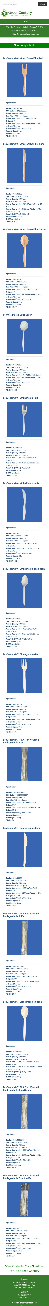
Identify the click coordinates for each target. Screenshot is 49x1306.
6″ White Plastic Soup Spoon (17, 315)
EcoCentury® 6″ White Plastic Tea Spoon (24, 569)
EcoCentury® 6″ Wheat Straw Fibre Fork (23, 58)
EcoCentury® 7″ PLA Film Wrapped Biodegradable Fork (21, 741)
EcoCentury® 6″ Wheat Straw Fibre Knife (23, 144)
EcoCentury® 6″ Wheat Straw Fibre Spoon (24, 229)
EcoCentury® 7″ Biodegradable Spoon (22, 1002)
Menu (24, 21)
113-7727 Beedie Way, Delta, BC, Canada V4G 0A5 (24, 27)
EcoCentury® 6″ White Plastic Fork (20, 398)
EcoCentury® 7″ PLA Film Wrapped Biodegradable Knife (21, 915)
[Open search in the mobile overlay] (24, 4)
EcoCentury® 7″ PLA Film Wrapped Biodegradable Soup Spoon (21, 1088)
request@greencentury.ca (29, 34)
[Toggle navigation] (46, 13)
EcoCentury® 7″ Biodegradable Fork (21, 654)
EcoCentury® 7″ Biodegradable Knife (21, 828)
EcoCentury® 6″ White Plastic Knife (21, 483)
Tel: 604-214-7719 (17, 31)
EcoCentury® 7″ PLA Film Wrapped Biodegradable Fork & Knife (21, 1177)
